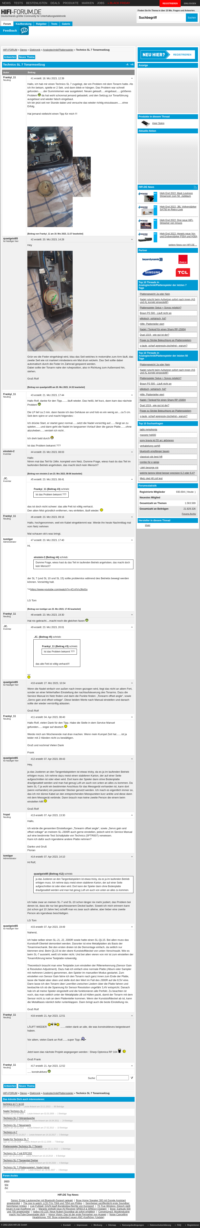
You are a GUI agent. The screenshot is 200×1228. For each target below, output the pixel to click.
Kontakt (67, 1225)
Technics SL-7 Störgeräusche (19, 1118)
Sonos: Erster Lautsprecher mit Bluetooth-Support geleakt (42, 1200)
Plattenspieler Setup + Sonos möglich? (160, 307)
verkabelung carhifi (150, 445)
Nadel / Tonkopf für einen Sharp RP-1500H (163, 329)
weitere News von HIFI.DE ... (183, 245)
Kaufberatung (23, 24)
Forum (7, 24)
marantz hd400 (148, 435)
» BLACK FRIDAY (119, 3)
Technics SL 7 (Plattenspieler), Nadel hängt (26, 1167)
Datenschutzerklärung (160, 1225)
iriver (147, 525)
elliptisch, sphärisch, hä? (153, 318)
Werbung (98, 1225)
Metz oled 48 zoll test (151, 478)
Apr (6, 1188)
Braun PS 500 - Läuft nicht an (155, 313)
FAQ (179, 1225)
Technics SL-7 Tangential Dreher (20, 1160)
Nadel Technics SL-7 (14, 1111)
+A (132, 64)
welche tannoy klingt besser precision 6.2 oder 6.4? (167, 473)
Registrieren (193, 1225)
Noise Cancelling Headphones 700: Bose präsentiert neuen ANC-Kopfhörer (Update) (80, 1216)
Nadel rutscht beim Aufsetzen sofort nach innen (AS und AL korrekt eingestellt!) (167, 301)
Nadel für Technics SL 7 (16, 1139)
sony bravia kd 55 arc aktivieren (157, 440)
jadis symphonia (148, 429)
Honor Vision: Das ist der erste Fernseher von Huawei (77, 1214)
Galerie (66, 24)
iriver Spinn (158, 123)
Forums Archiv (189, 514)
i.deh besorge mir (149, 467)
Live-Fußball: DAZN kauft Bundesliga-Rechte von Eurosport (62, 1206)
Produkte (71, 3)
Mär (6, 1185)
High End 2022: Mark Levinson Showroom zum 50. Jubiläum (176, 194)
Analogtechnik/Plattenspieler (58, 49)
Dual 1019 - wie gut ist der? (154, 334)
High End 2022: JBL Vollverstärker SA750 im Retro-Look (178, 208)
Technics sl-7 (10, 1132)
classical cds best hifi (151, 456)
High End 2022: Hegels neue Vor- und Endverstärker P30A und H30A (178, 235)
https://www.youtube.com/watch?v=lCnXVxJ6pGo (59, 589)
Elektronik (35, 49)
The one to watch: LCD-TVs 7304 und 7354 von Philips (52, 1203)
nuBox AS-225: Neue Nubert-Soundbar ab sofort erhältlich (64, 1211)
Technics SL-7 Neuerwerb (17, 1125)
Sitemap (112, 1225)
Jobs (100, 3)
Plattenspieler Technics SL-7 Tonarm (22, 1146)
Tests (18, 3)
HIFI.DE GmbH (20, 1225)
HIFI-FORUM (10, 49)
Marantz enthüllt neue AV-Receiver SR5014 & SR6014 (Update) (73, 1208)
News (6, 3)
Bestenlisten (36, 3)
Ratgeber (41, 24)
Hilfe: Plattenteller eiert (152, 324)
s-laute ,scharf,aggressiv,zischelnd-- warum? (164, 345)
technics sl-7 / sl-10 (13, 1104)
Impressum (82, 1225)
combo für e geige (149, 462)
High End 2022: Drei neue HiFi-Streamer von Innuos (176, 221)
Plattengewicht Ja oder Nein (155, 294)
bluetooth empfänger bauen (154, 451)
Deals (55, 3)
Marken (88, 3)
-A (127, 64)
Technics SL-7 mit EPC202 (17, 1153)
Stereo (23, 49)
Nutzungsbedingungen (133, 1225)
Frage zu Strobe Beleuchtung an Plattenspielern (165, 340)
